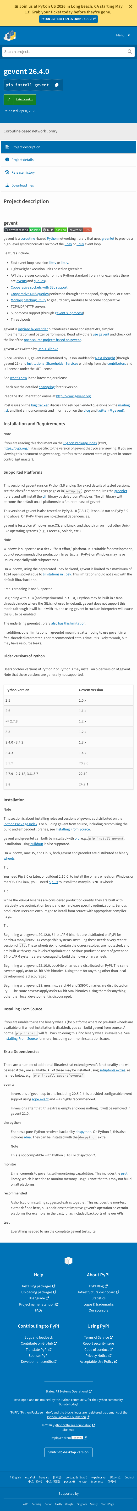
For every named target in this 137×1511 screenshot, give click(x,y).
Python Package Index (80, 443)
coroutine (28, 238)
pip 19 (53, 882)
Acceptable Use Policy (96, 1361)
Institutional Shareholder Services (52, 363)
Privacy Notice (97, 1355)
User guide (37, 1298)
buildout (36, 843)
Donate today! (68, 1404)
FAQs (38, 1310)
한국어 (111, 1482)
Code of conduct (96, 1349)
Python (52, 238)
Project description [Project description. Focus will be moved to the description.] (22, 147)
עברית (83, 1482)
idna (27, 1137)
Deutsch (130, 1478)
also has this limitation (68, 623)
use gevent (101, 334)
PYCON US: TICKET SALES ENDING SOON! (66, 19)
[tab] (68, 147)
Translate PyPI (37, 1349)
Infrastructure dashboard (96, 1292)
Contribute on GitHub (37, 1343)
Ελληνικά (115, 1478)
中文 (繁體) (53, 1482)
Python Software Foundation (66, 1417)
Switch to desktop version (68, 1452)
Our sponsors (98, 1310)
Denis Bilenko (48, 349)
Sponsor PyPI (39, 1355)
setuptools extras (112, 1070)
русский (69, 1482)
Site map (68, 1429)
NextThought (105, 358)
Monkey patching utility (28, 300)
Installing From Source (73, 829)
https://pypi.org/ (16, 448)
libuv (80, 244)
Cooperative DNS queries (30, 293)
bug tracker (39, 405)
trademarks (111, 1412)
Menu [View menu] (123, 35)
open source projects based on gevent (52, 339)
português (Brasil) (76, 1478)
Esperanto (97, 1482)
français (44, 1478)
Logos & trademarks (98, 1304)
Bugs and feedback (38, 1337)
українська (98, 1478)
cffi (45, 496)
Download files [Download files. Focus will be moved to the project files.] (19, 185)
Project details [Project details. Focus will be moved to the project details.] (19, 159)
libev (68, 244)
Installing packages (36, 1286)
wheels (9, 858)
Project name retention (37, 1304)
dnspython (83, 1131)
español (30, 1478)
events (21, 281)
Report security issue (98, 1343)
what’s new (18, 378)
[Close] (130, 6)
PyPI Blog (96, 1286)
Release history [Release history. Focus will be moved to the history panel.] (20, 172)
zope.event (40, 1099)
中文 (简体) (35, 1482)
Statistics (98, 1298)
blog (86, 410)
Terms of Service (96, 1337)
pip (77, 838)
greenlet (107, 238)
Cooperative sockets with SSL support (39, 287)
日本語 (57, 1478)
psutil (125, 1173)
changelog (47, 387)
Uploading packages (36, 1292)
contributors (116, 363)
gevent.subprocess (69, 313)
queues (39, 281)
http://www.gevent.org (73, 396)
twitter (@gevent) (110, 410)
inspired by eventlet (33, 329)
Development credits (37, 1361)
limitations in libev (57, 574)
